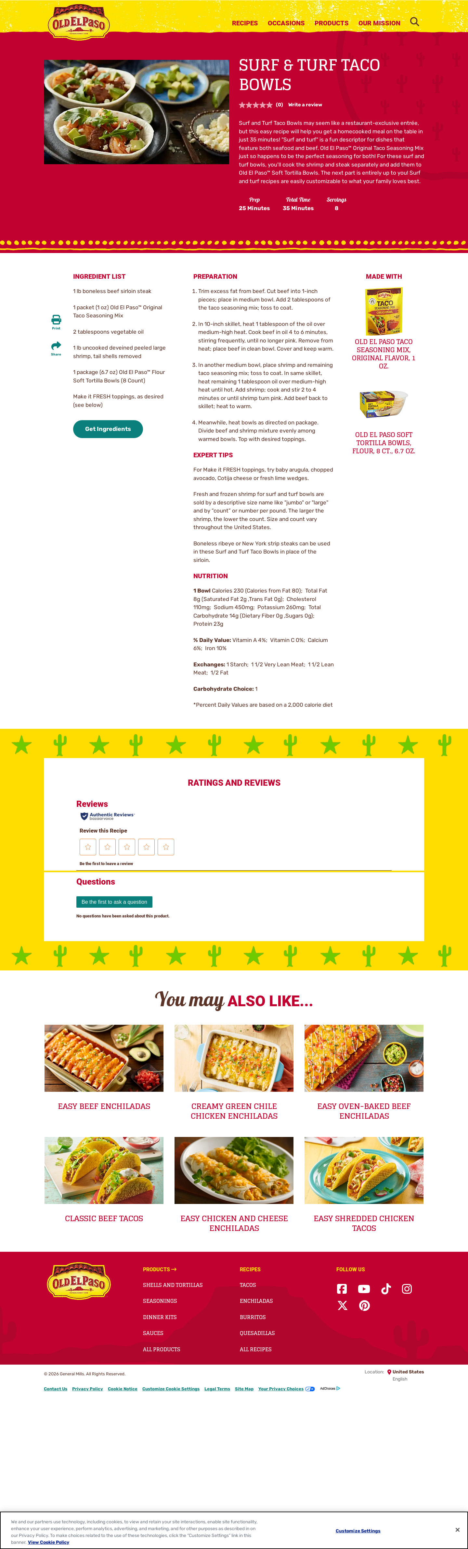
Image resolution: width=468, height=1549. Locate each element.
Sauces (153, 1333)
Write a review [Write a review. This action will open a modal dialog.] (305, 105)
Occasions (286, 23)
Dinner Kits (160, 1317)
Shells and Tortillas (173, 1284)
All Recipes (256, 1349)
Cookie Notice (122, 1388)
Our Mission (379, 23)
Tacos (248, 1284)
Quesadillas (257, 1333)
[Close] (457, 1530)
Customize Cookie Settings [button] (171, 1388)
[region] (234, 1530)
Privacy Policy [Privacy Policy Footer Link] (87, 1388)
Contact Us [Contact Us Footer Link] (55, 1388)
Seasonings (160, 1300)
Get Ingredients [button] (108, 429)
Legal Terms (217, 1388)
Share (56, 354)
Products (332, 23)
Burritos (253, 1317)
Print (56, 328)
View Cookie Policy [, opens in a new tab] (48, 1542)
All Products (161, 1349)
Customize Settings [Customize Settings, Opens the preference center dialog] (358, 1530)
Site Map (244, 1388)
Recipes (245, 23)
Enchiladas (256, 1300)
